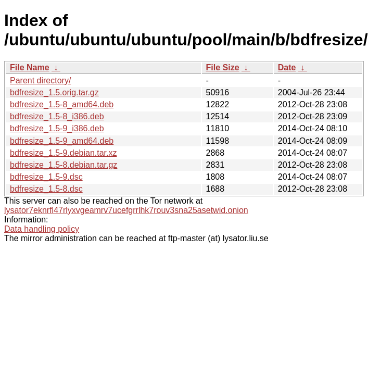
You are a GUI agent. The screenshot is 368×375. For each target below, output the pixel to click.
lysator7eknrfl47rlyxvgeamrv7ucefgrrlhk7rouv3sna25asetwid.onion (126, 210)
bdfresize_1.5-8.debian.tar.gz (63, 164)
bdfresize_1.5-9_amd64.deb (61, 140)
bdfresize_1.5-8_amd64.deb (61, 104)
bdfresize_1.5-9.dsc (46, 176)
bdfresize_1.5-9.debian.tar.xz (63, 152)
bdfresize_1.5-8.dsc (46, 188)
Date (287, 67)
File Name (29, 67)
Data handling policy (41, 228)
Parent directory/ (40, 80)
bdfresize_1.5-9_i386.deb (57, 128)
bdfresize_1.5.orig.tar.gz (54, 92)
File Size (222, 67)
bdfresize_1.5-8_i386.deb (57, 116)
